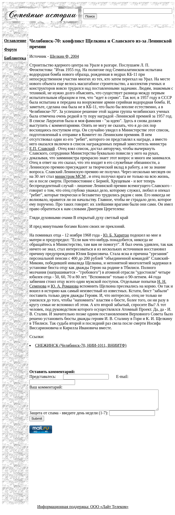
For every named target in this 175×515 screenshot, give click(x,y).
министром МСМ (120, 172)
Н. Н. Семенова (154, 281)
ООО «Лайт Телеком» (109, 510)
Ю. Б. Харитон (116, 235)
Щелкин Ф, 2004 (64, 56)
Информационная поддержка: (63, 510)
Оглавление (15, 40)
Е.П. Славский (123, 144)
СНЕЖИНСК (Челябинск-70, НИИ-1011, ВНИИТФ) (81, 345)
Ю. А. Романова (43, 286)
